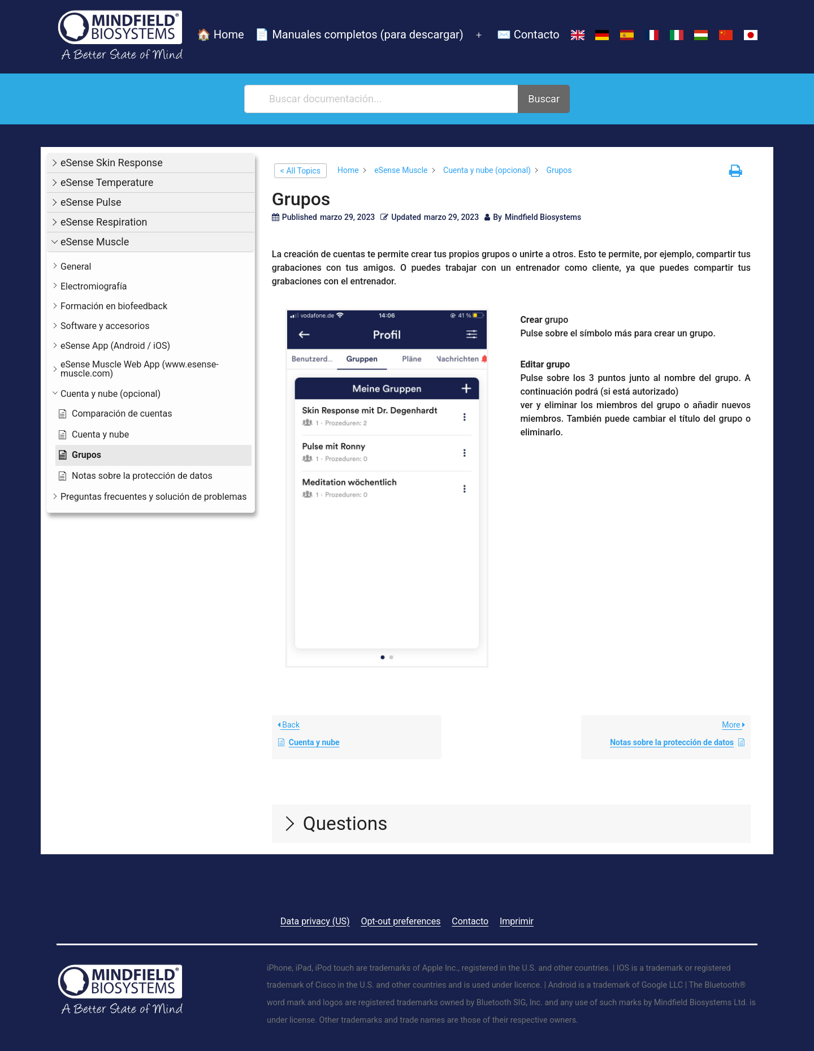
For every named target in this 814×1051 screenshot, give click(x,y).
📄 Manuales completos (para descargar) (359, 34)
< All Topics (300, 170)
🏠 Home (220, 34)
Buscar (544, 99)
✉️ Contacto (528, 34)
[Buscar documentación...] (381, 99)
